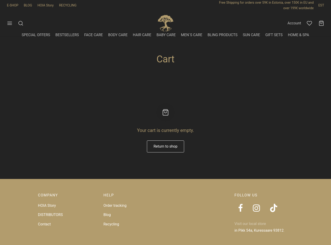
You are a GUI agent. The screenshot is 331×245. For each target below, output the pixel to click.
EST (321, 5)
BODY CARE (118, 35)
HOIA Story (45, 5)
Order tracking (114, 205)
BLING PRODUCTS (222, 35)
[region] (59, 211)
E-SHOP (12, 5)
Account (294, 23)
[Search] (20, 23)
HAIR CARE (142, 35)
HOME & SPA (298, 35)
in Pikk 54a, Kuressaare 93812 (259, 230)
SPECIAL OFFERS (36, 35)
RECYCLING (68, 5)
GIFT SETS (273, 35)
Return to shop (165, 146)
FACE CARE (93, 35)
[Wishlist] (310, 23)
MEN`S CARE (191, 35)
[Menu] (9, 23)
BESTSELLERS (67, 35)
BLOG (28, 5)
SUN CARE (251, 35)
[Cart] (321, 23)
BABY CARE (166, 35)
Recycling (111, 224)
